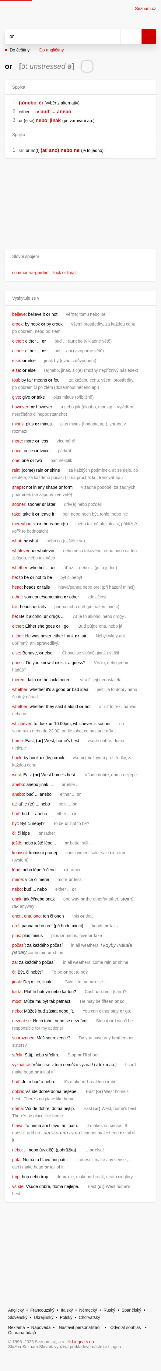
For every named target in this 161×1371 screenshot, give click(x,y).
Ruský (109, 1310)
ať (14, 804)
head (17, 587)
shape (18, 487)
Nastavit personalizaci (79, 1327)
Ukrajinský (44, 1317)
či (41, 102)
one (15, 460)
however (20, 406)
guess (17, 662)
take (16, 514)
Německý (88, 1310)
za (14, 962)
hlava (17, 1125)
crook (17, 324)
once (16, 450)
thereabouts (23, 523)
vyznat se (21, 1064)
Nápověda (41, 1327)
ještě (16, 843)
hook (16, 757)
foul (15, 380)
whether (19, 567)
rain (15, 470)
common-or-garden (30, 272)
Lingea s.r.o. (83, 1341)
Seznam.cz (145, 8)
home (17, 740)
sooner (18, 504)
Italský (67, 1310)
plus (16, 935)
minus (17, 423)
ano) (54, 150)
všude (17, 1186)
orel (15, 925)
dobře (17, 1091)
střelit (17, 1054)
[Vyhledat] (56, 36)
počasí (18, 945)
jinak (55, 120)
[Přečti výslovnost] (87, 66)
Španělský (131, 1310)
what (16, 540)
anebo (64, 111)
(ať (44, 150)
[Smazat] (114, 36)
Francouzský (42, 1310)
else (16, 360)
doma (17, 1108)
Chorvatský (89, 1317)
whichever (21, 723)
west (16, 774)
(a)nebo (28, 102)
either (17, 341)
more (17, 441)
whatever (21, 550)
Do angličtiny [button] (51, 50)
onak (16, 899)
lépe (16, 869)
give (16, 397)
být (15, 823)
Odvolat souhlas (125, 1327)
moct (16, 1001)
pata (16, 1159)
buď (45, 111)
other (17, 596)
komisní (19, 852)
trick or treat (64, 272)
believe (19, 314)
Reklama (16, 1327)
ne (77, 150)
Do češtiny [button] (20, 50)
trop (15, 1176)
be (14, 577)
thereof (19, 679)
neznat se (21, 1020)
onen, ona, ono (26, 916)
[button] (80, 256)
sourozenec (23, 1037)
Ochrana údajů (22, 1332)
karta (17, 991)
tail (15, 606)
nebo (41, 120)
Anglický (16, 1310)
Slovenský (17, 1317)
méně (17, 879)
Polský (66, 1317)
